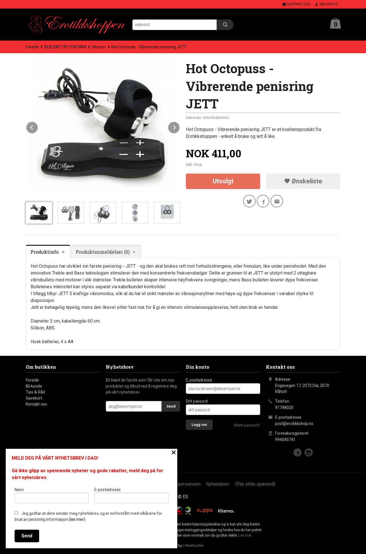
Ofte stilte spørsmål (255, 484)
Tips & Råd (35, 392)
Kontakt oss (36, 404)
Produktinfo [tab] (45, 252)
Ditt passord (197, 401)
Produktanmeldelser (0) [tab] (103, 252)
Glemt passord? (247, 425)
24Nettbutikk (193, 545)
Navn (52, 495)
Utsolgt (223, 181)
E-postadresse (199, 380)
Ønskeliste (303, 181)
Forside (32, 47)
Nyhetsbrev (217, 484)
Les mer (245, 535)
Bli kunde (34, 386)
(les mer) (77, 519)
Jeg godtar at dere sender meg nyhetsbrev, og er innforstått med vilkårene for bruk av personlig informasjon (88, 516)
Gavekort (34, 398)
